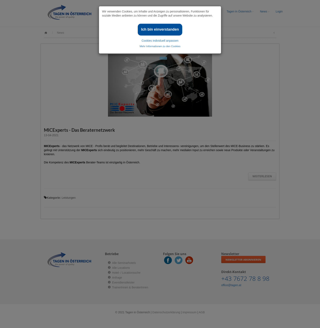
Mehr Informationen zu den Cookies (160, 46)
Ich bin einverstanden (160, 29)
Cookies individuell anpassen (160, 40)
